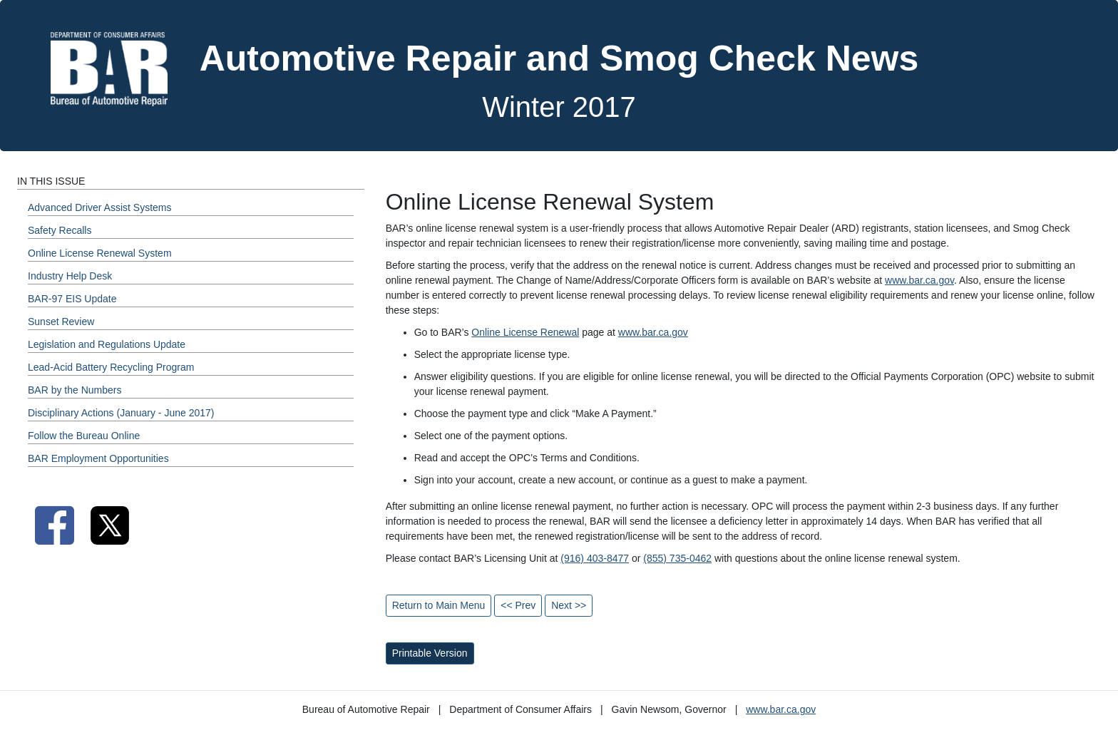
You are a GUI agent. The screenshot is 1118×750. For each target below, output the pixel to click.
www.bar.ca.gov (919, 280)
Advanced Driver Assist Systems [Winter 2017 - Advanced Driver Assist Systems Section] (100, 207)
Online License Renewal (525, 332)
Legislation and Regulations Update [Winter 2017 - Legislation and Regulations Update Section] (106, 344)
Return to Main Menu (439, 605)
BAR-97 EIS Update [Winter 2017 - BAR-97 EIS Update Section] (72, 298)
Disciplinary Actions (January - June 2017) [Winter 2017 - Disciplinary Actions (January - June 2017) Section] (121, 412)
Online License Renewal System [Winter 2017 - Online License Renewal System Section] (100, 253)
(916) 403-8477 (594, 558)
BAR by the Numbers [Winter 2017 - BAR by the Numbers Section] (75, 390)
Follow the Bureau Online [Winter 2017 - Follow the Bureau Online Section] (84, 435)
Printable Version (430, 653)
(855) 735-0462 (677, 558)
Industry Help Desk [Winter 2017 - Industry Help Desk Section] (70, 276)
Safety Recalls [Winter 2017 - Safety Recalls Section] (59, 230)
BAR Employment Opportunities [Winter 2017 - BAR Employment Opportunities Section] (98, 458)
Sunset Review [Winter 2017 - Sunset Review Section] (61, 321)
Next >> (568, 605)
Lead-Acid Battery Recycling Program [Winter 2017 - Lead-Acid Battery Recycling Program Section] (111, 367)
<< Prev (518, 605)
